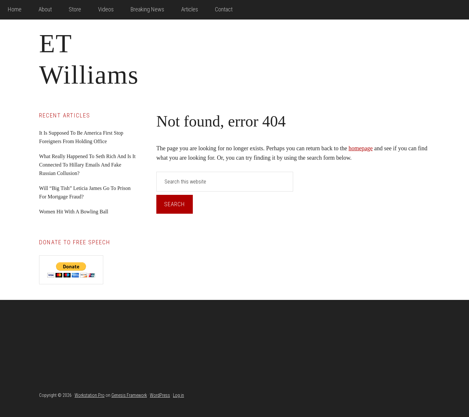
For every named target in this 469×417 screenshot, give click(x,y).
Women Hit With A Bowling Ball (73, 211)
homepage (360, 148)
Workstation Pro (90, 395)
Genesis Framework (129, 395)
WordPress (160, 395)
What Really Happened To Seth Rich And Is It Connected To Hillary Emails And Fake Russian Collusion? (87, 165)
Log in (178, 395)
